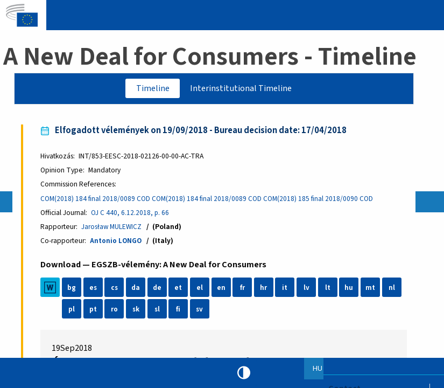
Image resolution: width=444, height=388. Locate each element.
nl (393, 290)
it (286, 290)
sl (158, 311)
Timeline (150, 88)
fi (180, 311)
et (180, 290)
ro (115, 311)
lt (329, 290)
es (94, 290)
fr (243, 290)
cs (115, 290)
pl (73, 311)
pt (94, 311)
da (137, 290)
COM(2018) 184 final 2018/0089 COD (97, 200)
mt (372, 290)
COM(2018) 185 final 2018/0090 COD (321, 200)
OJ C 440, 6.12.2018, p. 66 (132, 214)
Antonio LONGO (117, 243)
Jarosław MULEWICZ (113, 228)
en (222, 290)
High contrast (244, 373)
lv (308, 290)
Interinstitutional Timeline (242, 88)
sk (137, 311)
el (201, 290)
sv (201, 311)
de (158, 290)
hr (265, 290)
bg (73, 290)
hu (350, 290)
